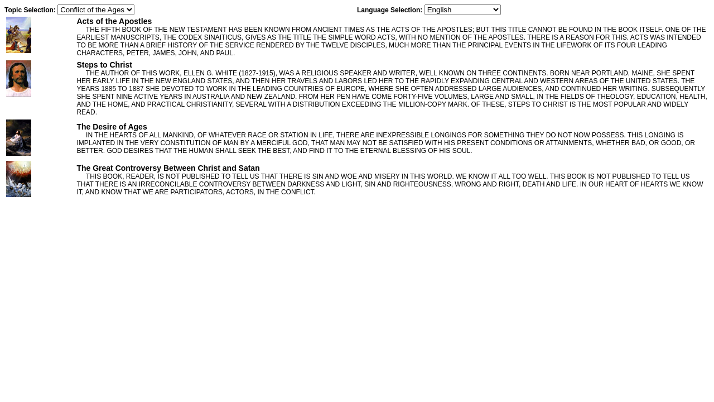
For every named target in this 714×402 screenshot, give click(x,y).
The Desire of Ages (111, 126)
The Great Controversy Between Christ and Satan (167, 168)
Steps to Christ (104, 64)
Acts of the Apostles (114, 21)
